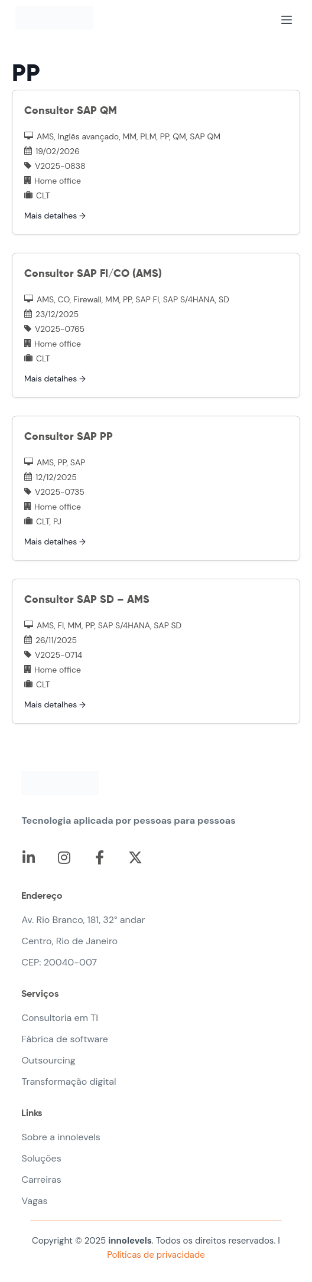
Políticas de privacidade (155, 1255)
